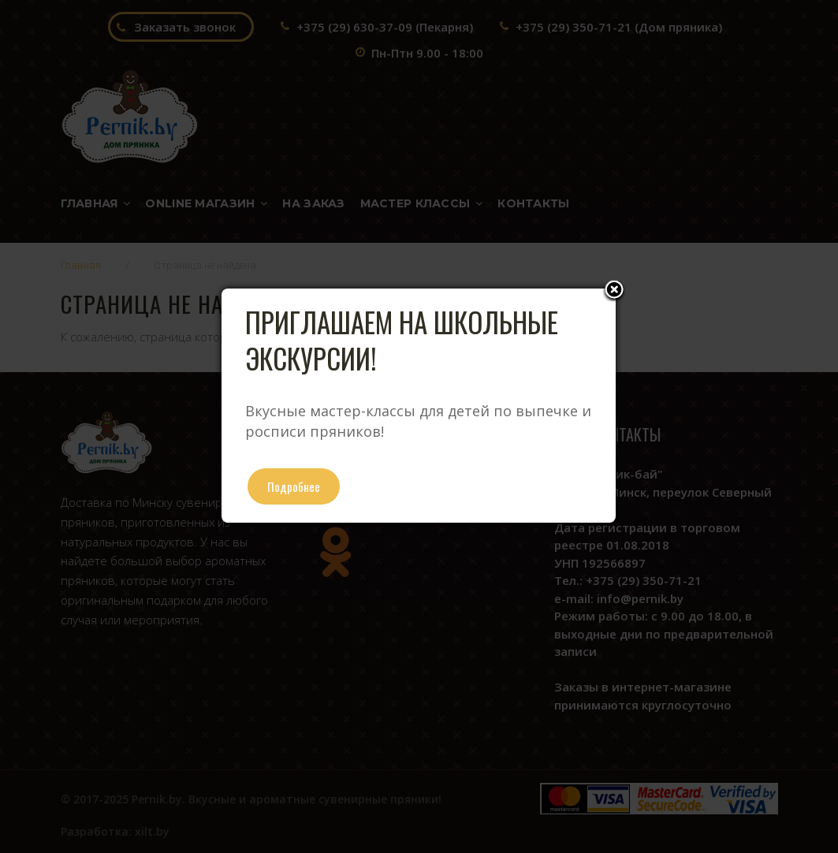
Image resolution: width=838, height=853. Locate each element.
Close (614, 291)
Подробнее (293, 486)
